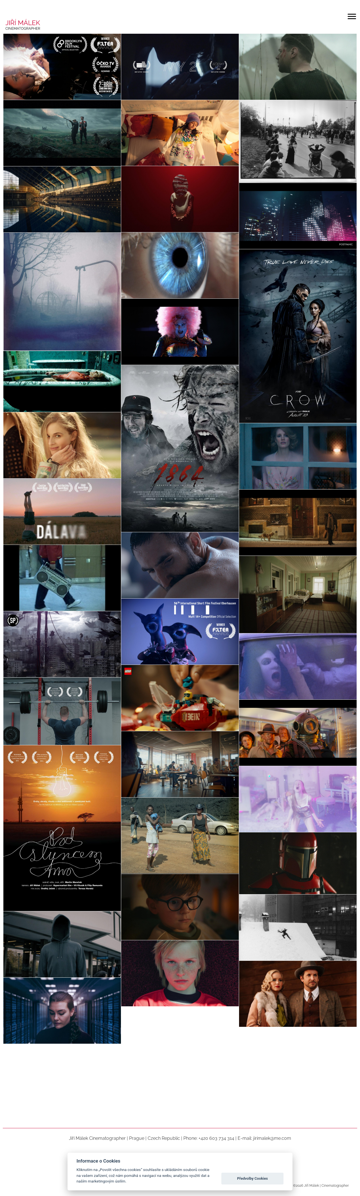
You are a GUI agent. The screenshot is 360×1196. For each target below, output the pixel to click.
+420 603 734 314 (216, 1138)
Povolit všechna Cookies (252, 1164)
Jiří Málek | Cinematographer (326, 1186)
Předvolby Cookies (252, 1178)
